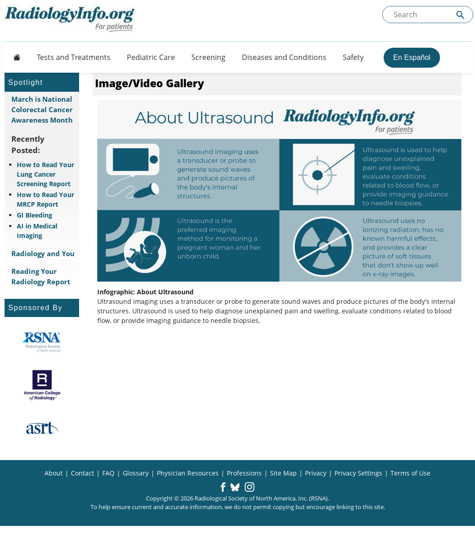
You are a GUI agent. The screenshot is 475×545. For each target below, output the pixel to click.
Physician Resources (188, 473)
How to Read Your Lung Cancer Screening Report (45, 174)
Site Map (283, 473)
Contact (82, 473)
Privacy (315, 473)
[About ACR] (42, 385)
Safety (353, 57)
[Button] (14, 57)
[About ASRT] (42, 428)
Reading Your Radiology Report (40, 276)
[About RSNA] (42, 342)
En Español (411, 57)
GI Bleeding (34, 215)
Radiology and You (43, 253)
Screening (208, 57)
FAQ (108, 473)
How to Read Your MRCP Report (45, 199)
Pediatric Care (151, 57)
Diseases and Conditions (284, 57)
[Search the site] (427, 14)
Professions (244, 473)
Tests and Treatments (73, 57)
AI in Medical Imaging (37, 231)
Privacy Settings (358, 473)
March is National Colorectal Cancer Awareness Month (42, 109)
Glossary (136, 473)
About (54, 473)
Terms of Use (410, 473)
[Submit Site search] (460, 15)
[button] (223, 488)
